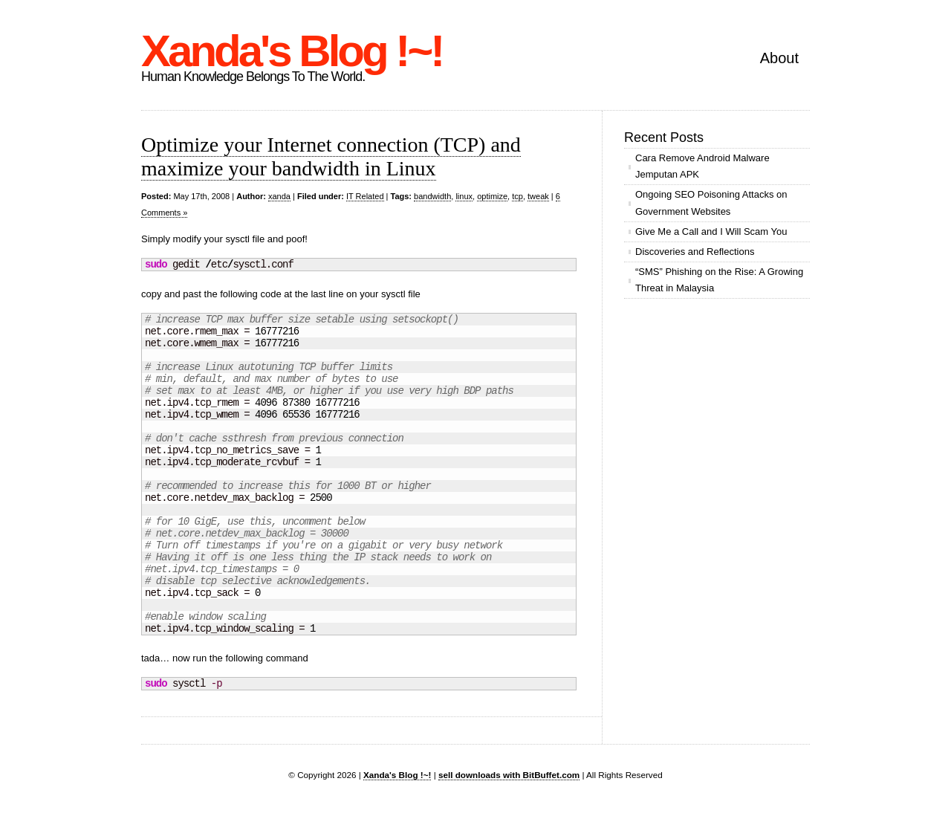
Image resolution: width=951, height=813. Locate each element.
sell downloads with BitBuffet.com (509, 775)
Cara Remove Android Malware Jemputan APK (702, 166)
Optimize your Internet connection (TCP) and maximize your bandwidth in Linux (331, 156)
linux (464, 196)
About (779, 58)
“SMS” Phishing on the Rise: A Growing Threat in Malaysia (719, 280)
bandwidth (432, 196)
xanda (279, 196)
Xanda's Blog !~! (291, 51)
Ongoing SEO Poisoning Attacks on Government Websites (711, 202)
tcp (517, 196)
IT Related (365, 196)
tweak (538, 196)
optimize (492, 196)
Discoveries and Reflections (694, 251)
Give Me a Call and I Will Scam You (711, 231)
